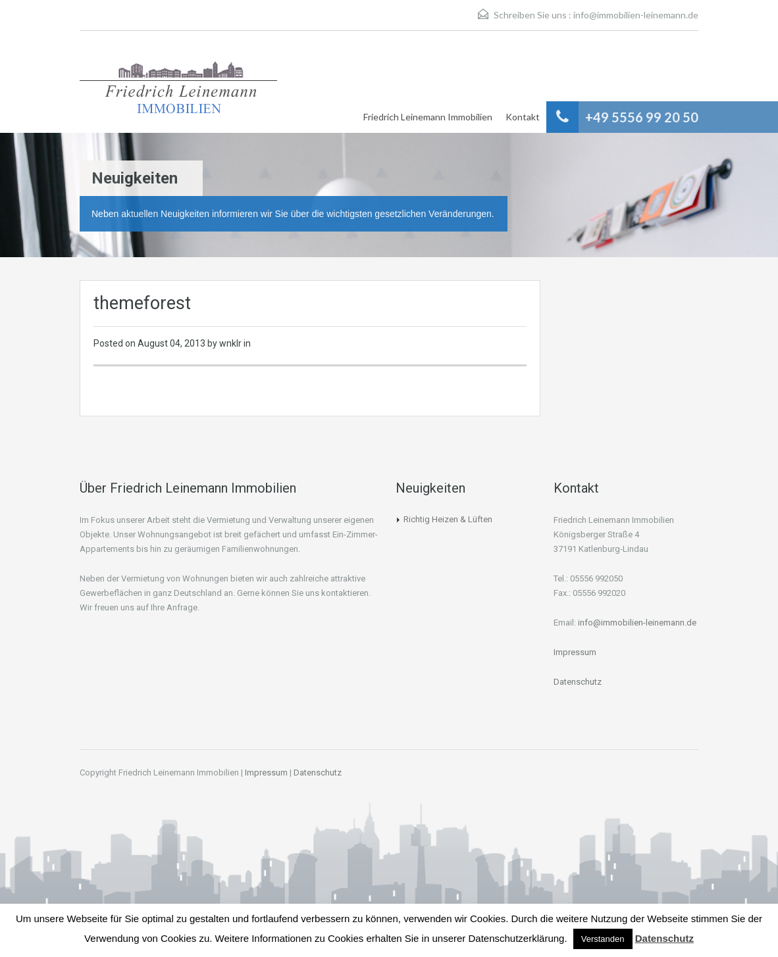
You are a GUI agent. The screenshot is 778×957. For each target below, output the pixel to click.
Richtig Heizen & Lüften (447, 519)
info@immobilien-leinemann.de (635, 14)
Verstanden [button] (603, 939)
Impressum (575, 652)
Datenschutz (578, 682)
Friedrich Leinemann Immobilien (427, 116)
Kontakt (523, 116)
